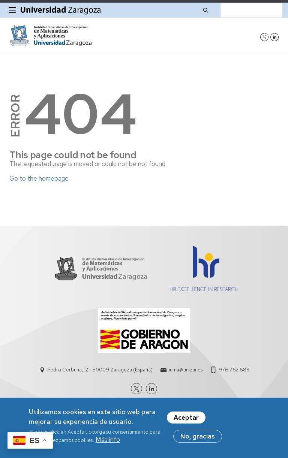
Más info (108, 443)
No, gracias (197, 439)
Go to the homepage (39, 178)
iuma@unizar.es (185, 370)
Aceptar (186, 420)
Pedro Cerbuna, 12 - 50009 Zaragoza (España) (100, 370)
